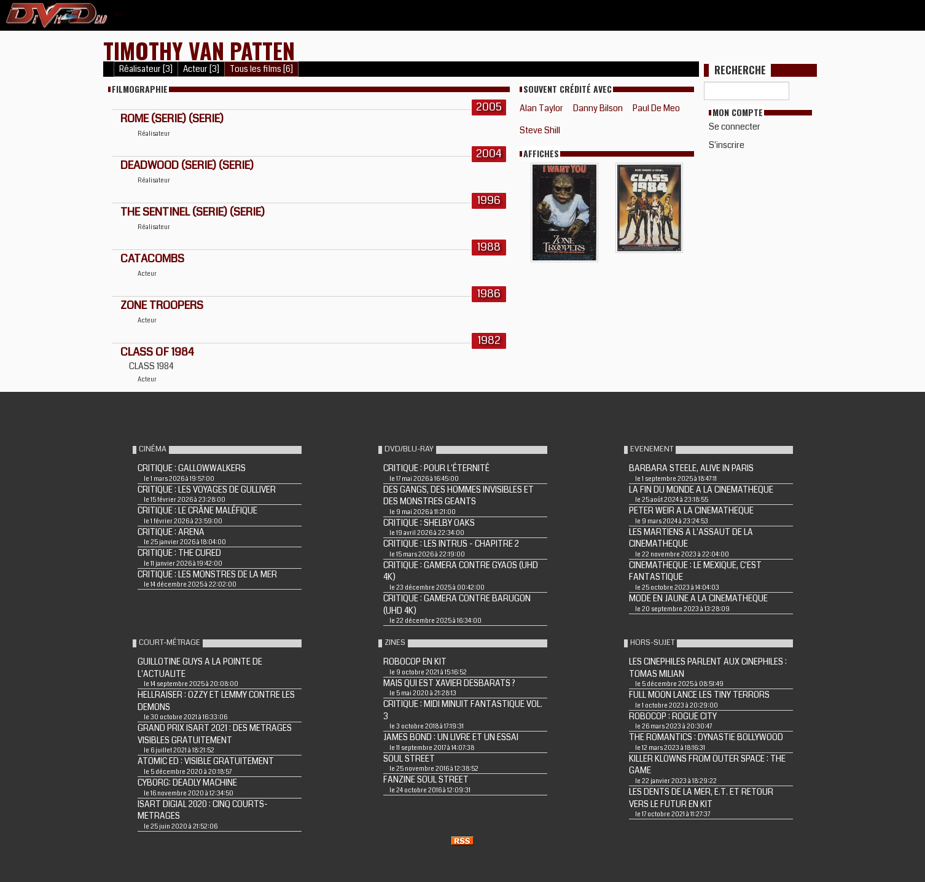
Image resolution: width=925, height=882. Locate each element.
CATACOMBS (152, 259)
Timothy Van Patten (199, 50)
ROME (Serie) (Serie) (172, 119)
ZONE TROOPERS (161, 305)
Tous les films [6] (261, 69)
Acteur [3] (201, 69)
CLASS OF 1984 (157, 352)
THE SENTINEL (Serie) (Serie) (192, 212)
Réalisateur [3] (146, 69)
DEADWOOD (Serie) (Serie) (187, 165)
